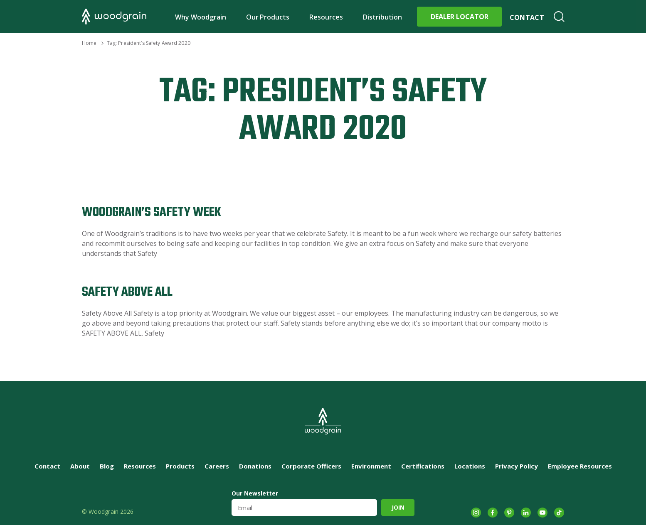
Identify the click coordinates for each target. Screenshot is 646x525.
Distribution (382, 17)
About (80, 466)
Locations (469, 466)
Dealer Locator (459, 16)
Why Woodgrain (200, 17)
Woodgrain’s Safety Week (151, 212)
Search (559, 16)
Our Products (268, 17)
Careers (217, 466)
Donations (255, 466)
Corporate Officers (311, 466)
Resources (326, 17)
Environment (371, 466)
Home (89, 43)
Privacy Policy (516, 466)
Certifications (422, 466)
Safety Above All (127, 292)
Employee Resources (580, 466)
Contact (527, 17)
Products (180, 466)
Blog (107, 466)
